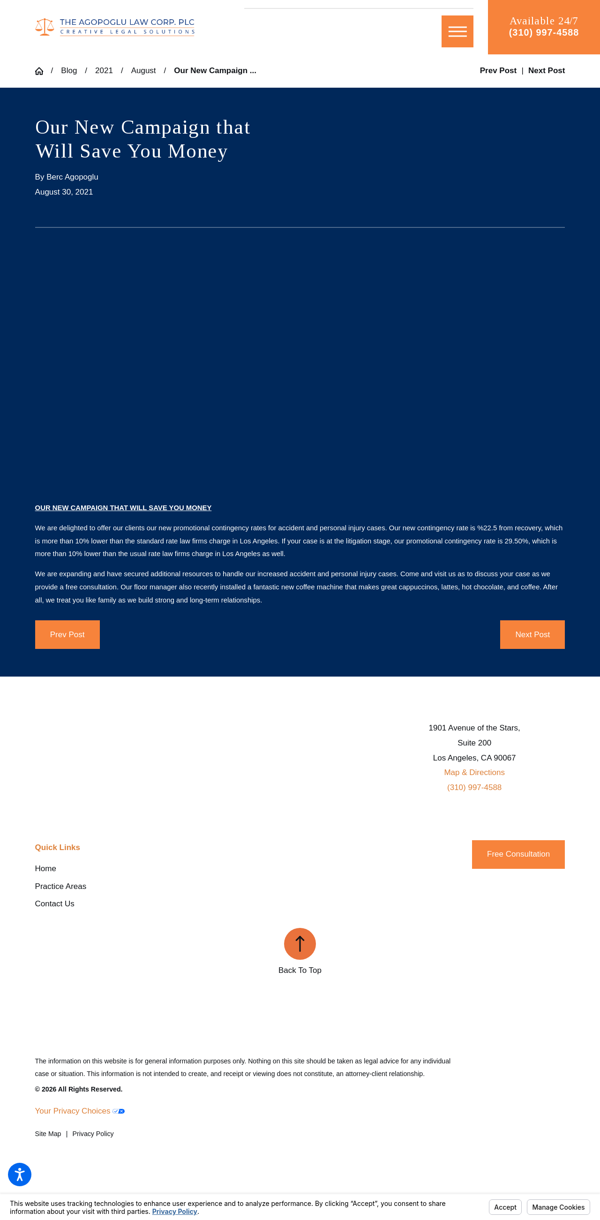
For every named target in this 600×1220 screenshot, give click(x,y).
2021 (104, 70)
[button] (19, 1174)
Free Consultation (518, 854)
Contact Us (55, 903)
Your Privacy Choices (80, 1111)
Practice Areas (61, 886)
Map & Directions (474, 772)
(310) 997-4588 (544, 32)
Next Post (533, 634)
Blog (69, 70)
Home (45, 868)
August (143, 70)
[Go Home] (43, 71)
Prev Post (67, 634)
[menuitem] (123, 869)
